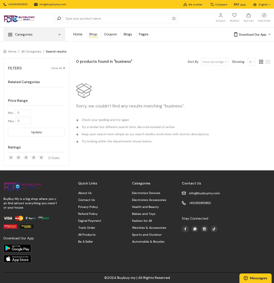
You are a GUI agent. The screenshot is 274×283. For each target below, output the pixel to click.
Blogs (128, 34)
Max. (11, 121)
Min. (11, 113)
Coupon (110, 34)
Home (77, 34)
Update (36, 132)
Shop (93, 34)
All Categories (31, 51)
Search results (56, 51)
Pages (143, 34)
